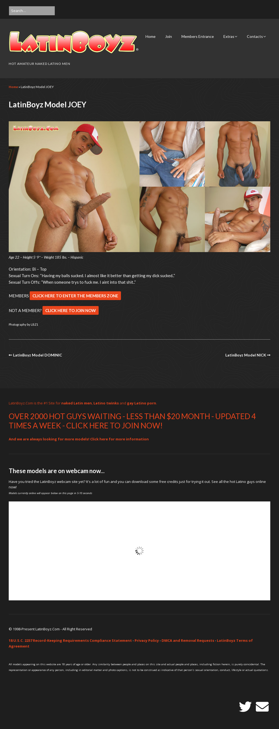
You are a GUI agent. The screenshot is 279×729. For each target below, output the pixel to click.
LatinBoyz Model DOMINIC (37, 355)
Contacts (255, 36)
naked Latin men (76, 403)
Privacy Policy (147, 640)
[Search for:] (32, 11)
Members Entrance (197, 36)
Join (168, 36)
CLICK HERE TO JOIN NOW (70, 310)
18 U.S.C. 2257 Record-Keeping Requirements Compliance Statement (70, 640)
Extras (228, 36)
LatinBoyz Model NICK (245, 355)
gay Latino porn (141, 403)
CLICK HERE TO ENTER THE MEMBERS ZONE (75, 295)
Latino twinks (106, 403)
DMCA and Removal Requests (188, 640)
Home (150, 36)
